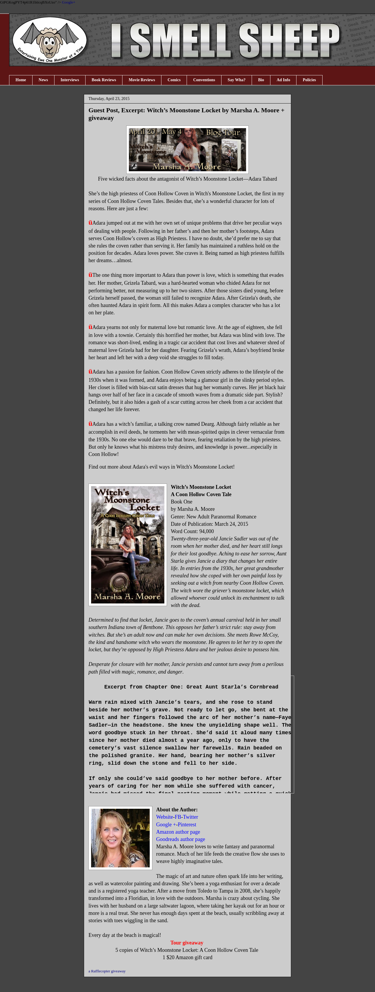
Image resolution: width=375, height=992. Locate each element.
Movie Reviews (142, 80)
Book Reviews (104, 80)
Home (21, 80)
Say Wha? (237, 80)
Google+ (68, 2)
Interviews (70, 80)
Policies (309, 80)
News (43, 80)
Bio (261, 80)
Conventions (204, 80)
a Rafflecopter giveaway (107, 971)
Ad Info (283, 80)
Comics (174, 80)
